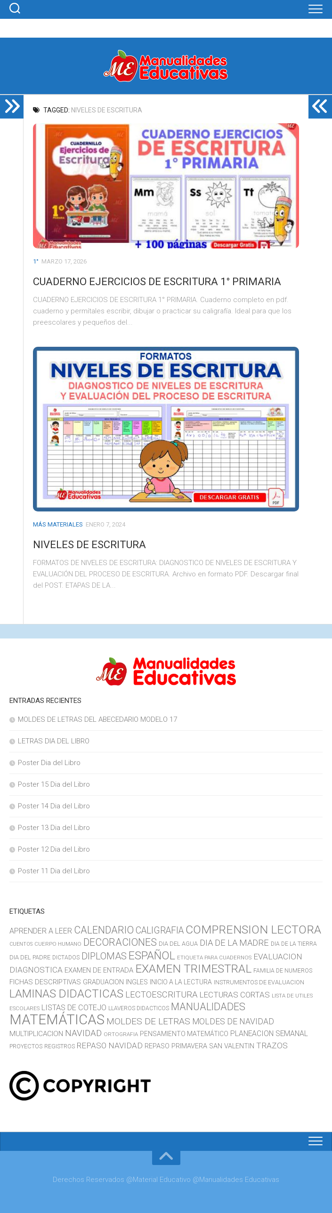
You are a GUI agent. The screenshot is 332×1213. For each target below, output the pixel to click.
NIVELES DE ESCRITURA (89, 545)
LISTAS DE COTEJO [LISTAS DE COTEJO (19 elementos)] (73, 1007)
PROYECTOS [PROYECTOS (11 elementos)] (25, 1046)
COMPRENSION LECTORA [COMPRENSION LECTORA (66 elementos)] (253, 929)
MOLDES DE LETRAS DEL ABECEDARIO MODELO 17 (97, 719)
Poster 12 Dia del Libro (54, 849)
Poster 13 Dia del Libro (54, 827)
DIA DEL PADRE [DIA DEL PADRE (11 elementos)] (29, 957)
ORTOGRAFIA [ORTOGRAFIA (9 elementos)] (121, 1034)
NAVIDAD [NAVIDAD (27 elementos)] (83, 1033)
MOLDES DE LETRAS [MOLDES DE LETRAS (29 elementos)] (148, 1021)
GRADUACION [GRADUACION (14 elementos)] (103, 982)
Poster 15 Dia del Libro (54, 784)
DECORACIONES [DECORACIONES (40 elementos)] (120, 942)
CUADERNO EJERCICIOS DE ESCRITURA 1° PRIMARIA (157, 281)
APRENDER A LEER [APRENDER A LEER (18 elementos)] (40, 930)
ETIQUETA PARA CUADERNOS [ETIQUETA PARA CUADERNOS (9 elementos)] (214, 957)
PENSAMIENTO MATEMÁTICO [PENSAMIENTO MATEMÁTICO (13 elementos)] (184, 1033)
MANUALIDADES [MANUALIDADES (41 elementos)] (208, 1007)
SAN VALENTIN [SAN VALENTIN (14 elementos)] (231, 1046)
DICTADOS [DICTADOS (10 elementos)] (66, 957)
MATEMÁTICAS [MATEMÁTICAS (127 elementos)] (57, 1020)
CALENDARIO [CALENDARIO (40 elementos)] (104, 930)
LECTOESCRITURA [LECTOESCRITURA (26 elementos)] (161, 994)
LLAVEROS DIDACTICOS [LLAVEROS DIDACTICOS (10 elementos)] (138, 1008)
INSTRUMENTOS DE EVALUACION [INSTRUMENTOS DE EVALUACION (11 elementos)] (259, 982)
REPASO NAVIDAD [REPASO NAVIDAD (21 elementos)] (110, 1045)
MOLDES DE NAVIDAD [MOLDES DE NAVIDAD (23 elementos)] (233, 1021)
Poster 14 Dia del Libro (54, 806)
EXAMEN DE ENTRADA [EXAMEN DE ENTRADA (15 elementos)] (99, 970)
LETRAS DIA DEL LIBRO (53, 741)
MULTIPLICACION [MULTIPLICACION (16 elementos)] (36, 1033)
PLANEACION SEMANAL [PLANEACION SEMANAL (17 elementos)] (269, 1033)
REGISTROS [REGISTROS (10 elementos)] (59, 1046)
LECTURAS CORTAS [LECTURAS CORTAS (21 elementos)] (234, 994)
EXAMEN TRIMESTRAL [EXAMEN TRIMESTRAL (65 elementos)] (193, 968)
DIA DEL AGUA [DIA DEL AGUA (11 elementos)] (178, 943)
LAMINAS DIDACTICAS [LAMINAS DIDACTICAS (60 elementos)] (66, 993)
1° (36, 261)
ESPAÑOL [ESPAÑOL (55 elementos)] (152, 955)
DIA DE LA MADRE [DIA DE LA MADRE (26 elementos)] (234, 943)
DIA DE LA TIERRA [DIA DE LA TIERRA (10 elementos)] (294, 944)
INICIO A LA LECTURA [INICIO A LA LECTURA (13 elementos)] (181, 982)
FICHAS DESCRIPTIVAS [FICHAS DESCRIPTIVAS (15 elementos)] (45, 982)
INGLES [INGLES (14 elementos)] (137, 982)
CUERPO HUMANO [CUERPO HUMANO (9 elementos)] (57, 944)
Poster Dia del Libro (49, 762)
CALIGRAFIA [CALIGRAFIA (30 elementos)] (160, 930)
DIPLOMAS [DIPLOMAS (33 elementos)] (104, 956)
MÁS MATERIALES (58, 524)
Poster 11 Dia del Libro (54, 871)
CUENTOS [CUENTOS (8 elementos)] (20, 944)
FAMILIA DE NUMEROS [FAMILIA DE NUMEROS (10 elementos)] (282, 970)
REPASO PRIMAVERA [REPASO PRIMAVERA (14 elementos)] (176, 1046)
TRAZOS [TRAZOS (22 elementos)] (272, 1045)
